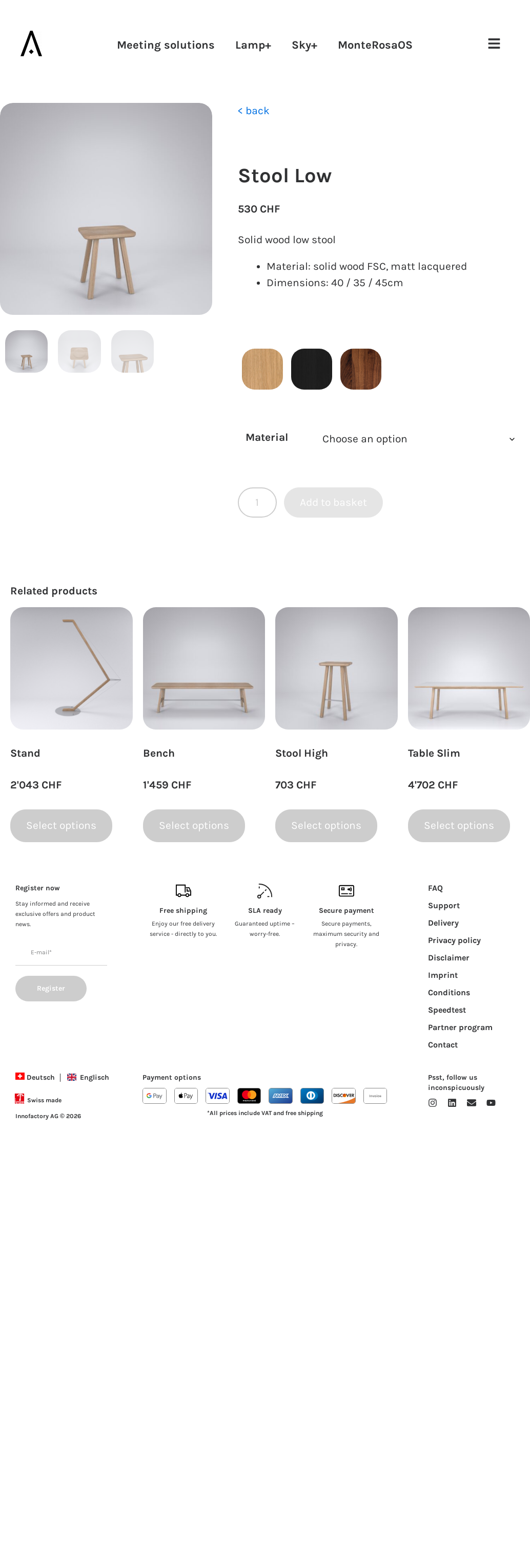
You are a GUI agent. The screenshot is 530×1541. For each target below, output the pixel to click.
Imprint (443, 975)
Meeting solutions (166, 45)
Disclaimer (449, 957)
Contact (443, 1045)
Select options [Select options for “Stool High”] (326, 825)
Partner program (460, 1027)
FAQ (435, 888)
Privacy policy (454, 940)
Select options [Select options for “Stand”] (61, 825)
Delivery (443, 923)
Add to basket (333, 502)
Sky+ (304, 45)
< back (254, 110)
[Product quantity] (257, 502)
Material (267, 437)
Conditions (449, 992)
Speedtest (447, 1010)
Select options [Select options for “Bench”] (194, 825)
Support (444, 905)
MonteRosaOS (375, 45)
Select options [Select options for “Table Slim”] (459, 825)
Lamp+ (253, 45)
